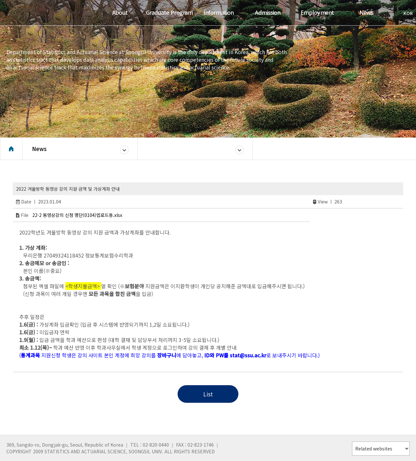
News (39, 149)
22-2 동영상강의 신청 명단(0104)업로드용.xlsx (77, 215)
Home (11, 149)
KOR (405, 13)
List (208, 394)
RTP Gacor (36, 362)
